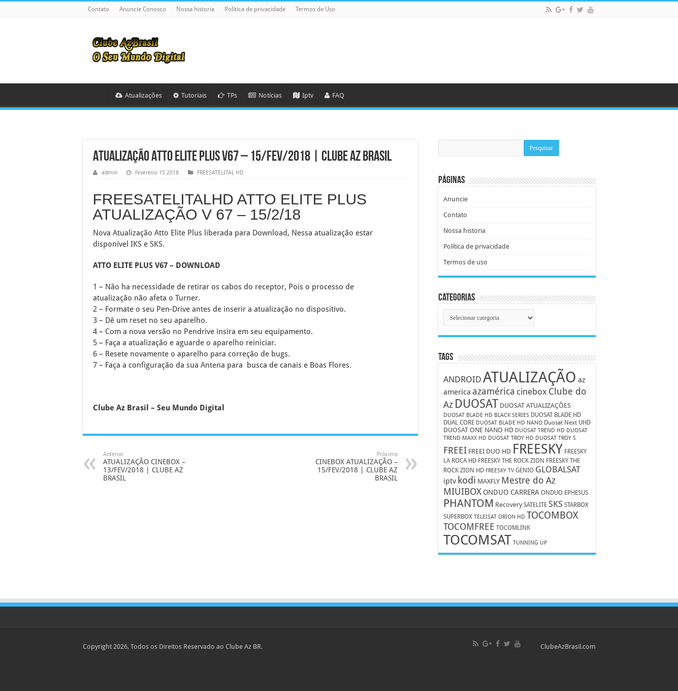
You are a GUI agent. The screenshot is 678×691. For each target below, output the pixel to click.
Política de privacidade (254, 9)
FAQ (334, 95)
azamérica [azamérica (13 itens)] (493, 391)
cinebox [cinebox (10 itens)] (531, 392)
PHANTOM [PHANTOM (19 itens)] (468, 503)
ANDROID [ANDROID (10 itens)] (462, 379)
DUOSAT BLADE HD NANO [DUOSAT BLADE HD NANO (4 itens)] (509, 422)
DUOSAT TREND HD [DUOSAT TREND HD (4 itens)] (540, 430)
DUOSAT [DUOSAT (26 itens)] (476, 404)
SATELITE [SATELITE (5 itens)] (535, 504)
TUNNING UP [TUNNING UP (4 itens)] (530, 542)
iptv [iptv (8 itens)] (449, 481)
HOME (96, 94)
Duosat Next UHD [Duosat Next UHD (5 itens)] (567, 422)
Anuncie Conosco (142, 9)
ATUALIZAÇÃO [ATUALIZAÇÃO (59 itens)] (529, 377)
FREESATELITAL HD (220, 172)
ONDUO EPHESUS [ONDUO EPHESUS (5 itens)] (564, 492)
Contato (98, 9)
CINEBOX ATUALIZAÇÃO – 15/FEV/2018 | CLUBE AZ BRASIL (346, 466)
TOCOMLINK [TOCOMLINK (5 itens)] (513, 527)
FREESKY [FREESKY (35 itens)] (537, 449)
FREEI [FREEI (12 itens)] (455, 450)
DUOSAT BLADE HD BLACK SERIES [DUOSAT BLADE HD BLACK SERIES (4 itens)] (486, 415)
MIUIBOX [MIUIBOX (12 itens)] (462, 491)
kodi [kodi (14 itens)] (467, 480)
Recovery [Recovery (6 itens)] (508, 504)
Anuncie (455, 199)
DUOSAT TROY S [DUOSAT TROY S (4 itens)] (555, 438)
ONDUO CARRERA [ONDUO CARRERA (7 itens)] (511, 492)
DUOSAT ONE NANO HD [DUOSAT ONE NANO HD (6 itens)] (478, 430)
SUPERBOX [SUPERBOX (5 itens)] (457, 516)
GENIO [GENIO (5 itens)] (524, 470)
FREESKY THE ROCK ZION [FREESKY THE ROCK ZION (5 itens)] (511, 460)
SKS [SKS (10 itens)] (555, 504)
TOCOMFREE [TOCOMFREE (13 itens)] (469, 526)
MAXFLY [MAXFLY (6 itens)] (488, 481)
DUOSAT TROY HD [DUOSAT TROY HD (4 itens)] (511, 438)
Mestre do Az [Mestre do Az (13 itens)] (528, 480)
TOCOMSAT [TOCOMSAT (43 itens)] (477, 540)
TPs (227, 95)
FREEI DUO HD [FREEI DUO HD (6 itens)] (489, 451)
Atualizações (138, 95)
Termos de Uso (315, 9)
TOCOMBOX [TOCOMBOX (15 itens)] (552, 515)
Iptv (303, 95)
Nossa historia (195, 9)
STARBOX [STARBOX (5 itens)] (576, 504)
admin (109, 172)
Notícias (265, 95)
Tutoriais (190, 95)
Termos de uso (465, 262)
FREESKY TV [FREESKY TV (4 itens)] (500, 470)
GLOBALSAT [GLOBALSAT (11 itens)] (557, 469)
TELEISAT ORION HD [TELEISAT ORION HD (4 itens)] (499, 517)
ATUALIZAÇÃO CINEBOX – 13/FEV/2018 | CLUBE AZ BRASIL (155, 466)
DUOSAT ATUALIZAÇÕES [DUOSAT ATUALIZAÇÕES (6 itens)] (535, 405)
